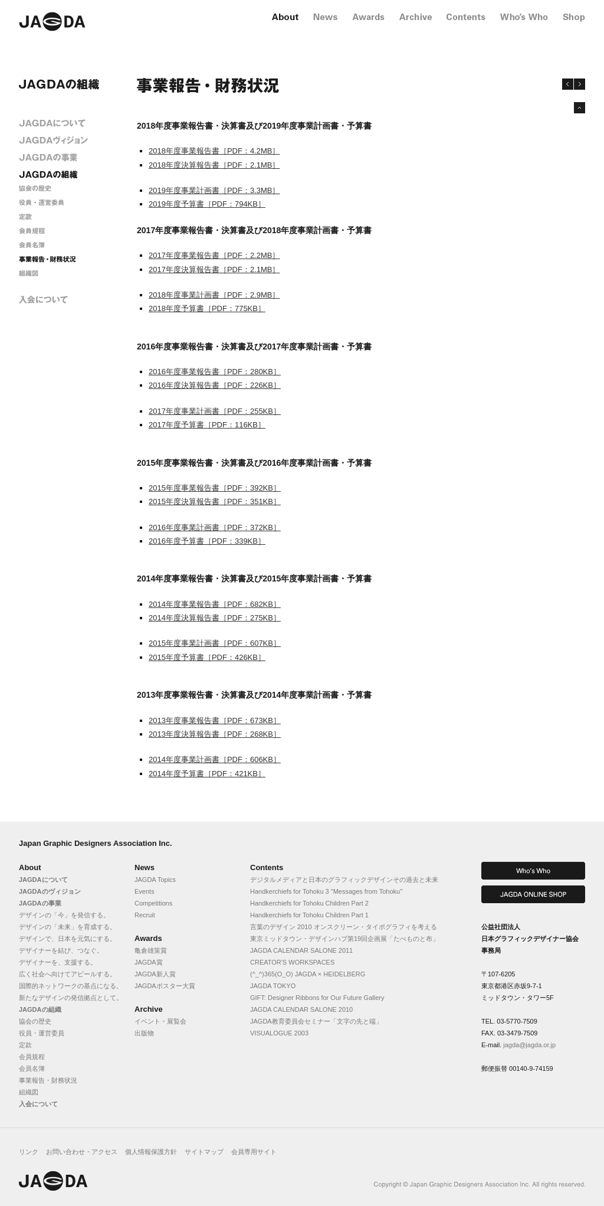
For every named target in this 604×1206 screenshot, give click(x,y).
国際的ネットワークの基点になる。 (71, 985)
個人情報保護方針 (151, 1151)
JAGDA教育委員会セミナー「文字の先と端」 (316, 1021)
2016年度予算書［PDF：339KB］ (207, 541)
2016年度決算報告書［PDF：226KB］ (215, 385)
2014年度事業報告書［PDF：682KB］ (215, 604)
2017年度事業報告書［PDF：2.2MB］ (214, 255)
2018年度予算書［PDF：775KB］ (207, 308)
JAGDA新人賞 (155, 974)
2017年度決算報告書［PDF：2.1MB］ (214, 269)
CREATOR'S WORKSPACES (292, 962)
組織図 (28, 1092)
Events (144, 891)
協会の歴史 (35, 1021)
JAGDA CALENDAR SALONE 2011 (301, 950)
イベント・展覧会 (160, 1021)
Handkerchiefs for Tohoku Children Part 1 (309, 915)
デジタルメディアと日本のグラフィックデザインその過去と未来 (344, 879)
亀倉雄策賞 (150, 950)
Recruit (144, 915)
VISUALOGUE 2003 (279, 1033)
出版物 (144, 1033)
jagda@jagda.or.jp (529, 1044)
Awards (148, 938)
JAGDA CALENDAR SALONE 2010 (301, 1009)
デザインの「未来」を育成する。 (67, 926)
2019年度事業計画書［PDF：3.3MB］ (214, 190)
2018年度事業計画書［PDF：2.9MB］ (214, 294)
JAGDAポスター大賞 (164, 985)
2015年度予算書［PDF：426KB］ (207, 657)
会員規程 (32, 1056)
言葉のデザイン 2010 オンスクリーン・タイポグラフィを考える (343, 926)
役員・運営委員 (41, 1033)
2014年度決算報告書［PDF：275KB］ (215, 617)
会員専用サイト (254, 1151)
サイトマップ (204, 1151)
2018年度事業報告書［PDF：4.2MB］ (214, 150)
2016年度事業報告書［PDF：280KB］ (215, 371)
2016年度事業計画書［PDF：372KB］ (215, 527)
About (30, 867)
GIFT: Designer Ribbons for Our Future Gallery (317, 997)
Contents (266, 867)
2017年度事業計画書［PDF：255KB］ (215, 411)
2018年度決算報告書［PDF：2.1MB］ (214, 165)
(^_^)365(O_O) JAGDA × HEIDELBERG (307, 974)
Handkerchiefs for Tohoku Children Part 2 (309, 903)
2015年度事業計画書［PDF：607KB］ (215, 643)
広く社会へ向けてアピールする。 (67, 974)
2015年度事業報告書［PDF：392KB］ (215, 487)
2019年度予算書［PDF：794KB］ (207, 204)
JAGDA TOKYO (273, 985)
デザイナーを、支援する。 (58, 962)
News (144, 867)
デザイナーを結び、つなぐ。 (61, 950)
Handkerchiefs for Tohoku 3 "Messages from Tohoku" (326, 891)
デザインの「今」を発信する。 (64, 915)
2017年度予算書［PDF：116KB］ (207, 424)
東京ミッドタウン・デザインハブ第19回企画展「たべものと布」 (344, 938)
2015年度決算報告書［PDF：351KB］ (215, 501)
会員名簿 (32, 1068)
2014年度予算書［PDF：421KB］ (207, 773)
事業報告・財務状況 (48, 1080)
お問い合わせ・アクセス (81, 1151)
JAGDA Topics (155, 879)
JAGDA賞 (148, 962)
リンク (28, 1151)
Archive (148, 1009)
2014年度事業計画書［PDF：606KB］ (215, 759)
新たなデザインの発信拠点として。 (71, 997)
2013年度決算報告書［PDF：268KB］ (215, 734)
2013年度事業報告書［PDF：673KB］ (215, 720)
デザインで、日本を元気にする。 (67, 938)
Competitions (153, 903)
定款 (25, 1044)
